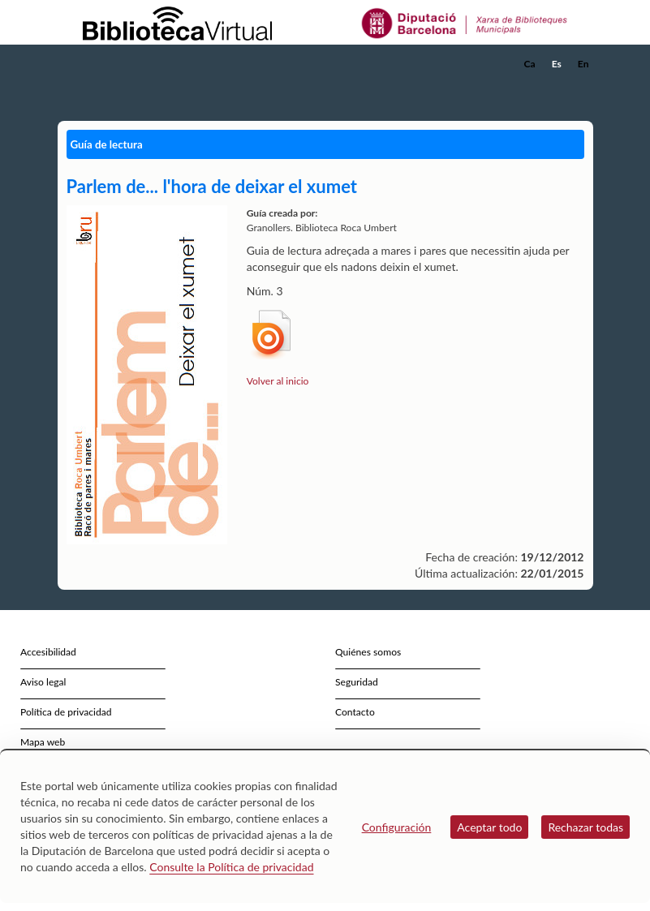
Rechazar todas (585, 827)
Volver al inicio (278, 381)
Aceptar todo (489, 827)
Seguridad (356, 682)
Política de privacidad (66, 712)
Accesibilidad (48, 652)
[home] (122, 64)
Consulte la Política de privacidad (231, 867)
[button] (584, 86)
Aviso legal (43, 682)
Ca (530, 64)
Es (557, 64)
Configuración (397, 827)
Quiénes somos (368, 652)
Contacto (355, 712)
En (583, 64)
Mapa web (42, 742)
